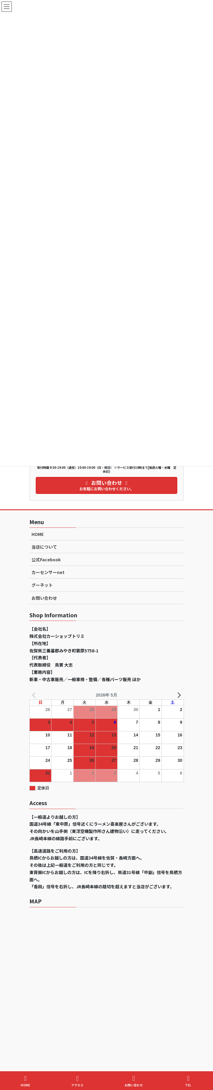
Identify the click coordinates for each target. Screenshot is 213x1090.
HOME (38, 534)
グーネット (42, 585)
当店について (44, 547)
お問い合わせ (44, 598)
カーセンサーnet (48, 572)
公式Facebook (46, 559)
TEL (188, 1081)
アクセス (77, 1081)
